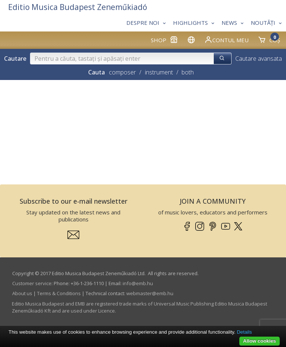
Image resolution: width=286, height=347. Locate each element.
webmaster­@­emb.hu (149, 293)
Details (244, 332)
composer (122, 72)
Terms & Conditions (59, 293)
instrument (159, 72)
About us (22, 293)
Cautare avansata (258, 58)
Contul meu (226, 40)
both (188, 72)
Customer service (31, 283)
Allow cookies (259, 341)
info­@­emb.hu (138, 283)
